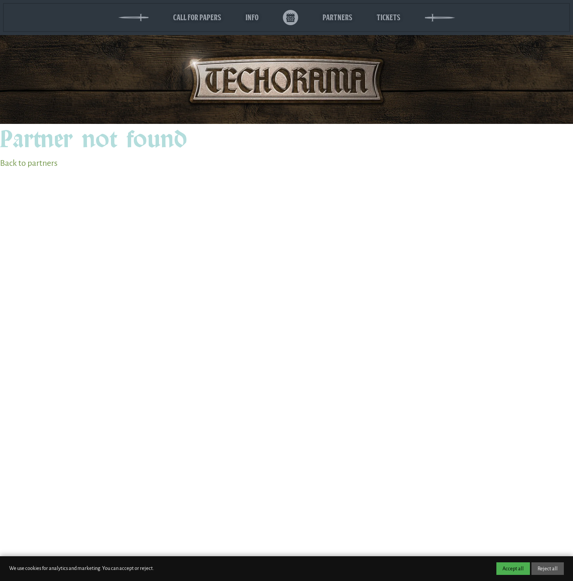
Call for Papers (197, 17)
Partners (337, 17)
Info (252, 17)
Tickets (388, 17)
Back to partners (29, 163)
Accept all (513, 568)
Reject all (548, 568)
